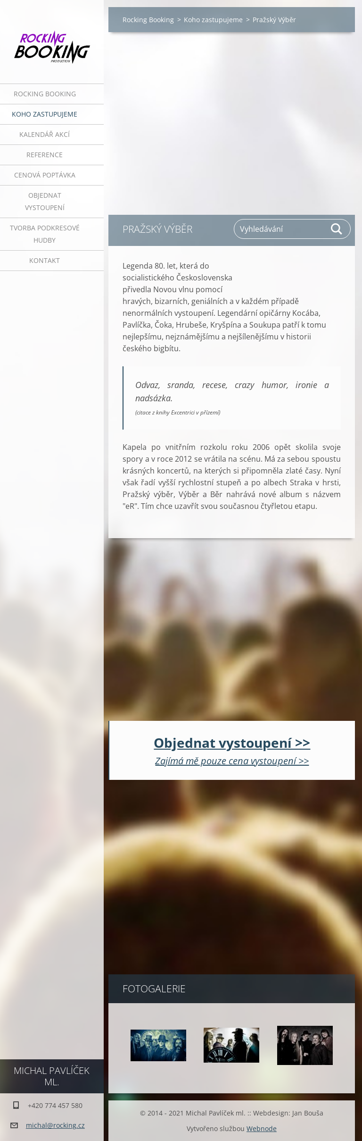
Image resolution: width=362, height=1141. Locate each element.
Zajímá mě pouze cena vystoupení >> (232, 760)
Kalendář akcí (44, 134)
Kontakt (44, 260)
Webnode (262, 1128)
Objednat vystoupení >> (232, 743)
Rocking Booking (45, 93)
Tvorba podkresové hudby (45, 234)
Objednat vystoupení (45, 201)
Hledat (337, 229)
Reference (44, 154)
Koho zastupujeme (44, 114)
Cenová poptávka (44, 174)
